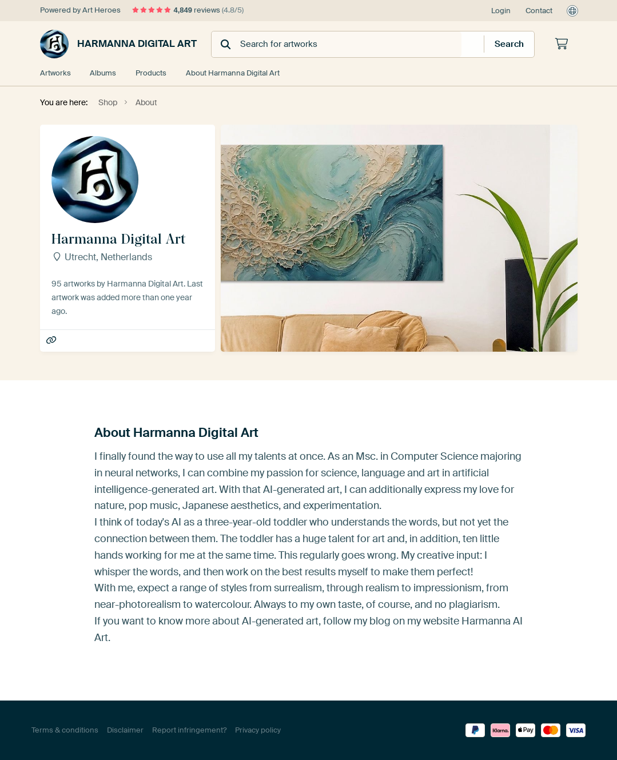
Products (151, 73)
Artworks (55, 73)
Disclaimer (125, 730)
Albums (103, 73)
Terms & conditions (64, 730)
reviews (188, 10)
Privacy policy (258, 730)
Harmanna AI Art (52, 341)
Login (501, 10)
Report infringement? (189, 730)
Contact (539, 10)
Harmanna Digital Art (118, 44)
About (233, 73)
